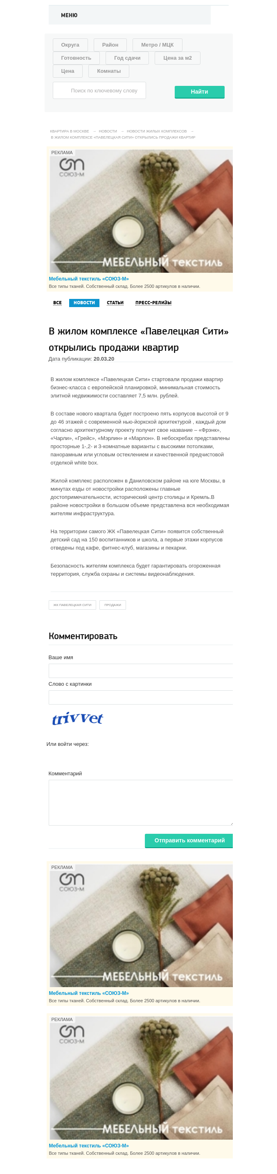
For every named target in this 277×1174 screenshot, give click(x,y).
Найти (199, 91)
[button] (53, 756)
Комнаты (109, 71)
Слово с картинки (70, 684)
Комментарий (65, 773)
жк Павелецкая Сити (73, 605)
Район (110, 45)
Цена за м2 (177, 58)
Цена (67, 71)
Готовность (76, 58)
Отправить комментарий (190, 840)
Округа (70, 45)
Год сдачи (127, 58)
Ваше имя (61, 657)
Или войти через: (68, 744)
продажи (112, 605)
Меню (69, 15)
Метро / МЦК (157, 45)
